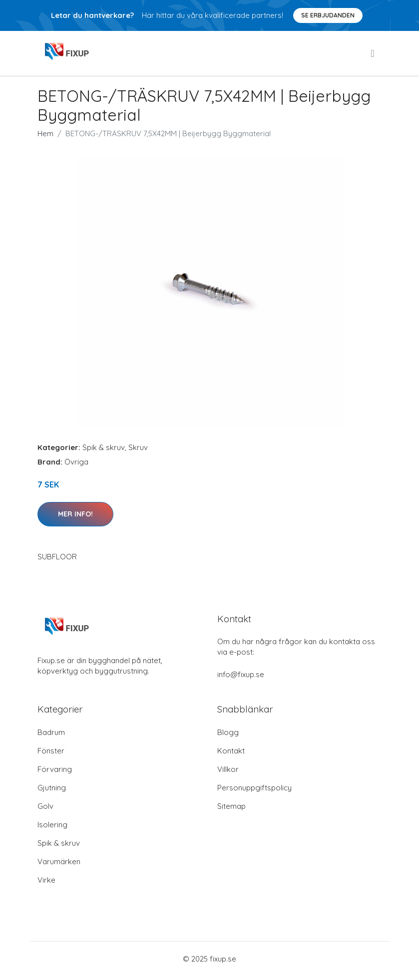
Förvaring (54, 769)
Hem (45, 133)
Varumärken (58, 861)
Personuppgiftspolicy (254, 787)
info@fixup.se (240, 674)
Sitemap (231, 806)
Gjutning (51, 787)
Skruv (138, 447)
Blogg (228, 732)
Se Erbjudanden (328, 15)
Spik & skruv (103, 447)
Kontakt (231, 750)
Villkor (228, 769)
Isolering (52, 824)
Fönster (50, 750)
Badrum (51, 732)
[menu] (373, 53)
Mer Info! (75, 513)
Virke (46, 880)
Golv (45, 806)
